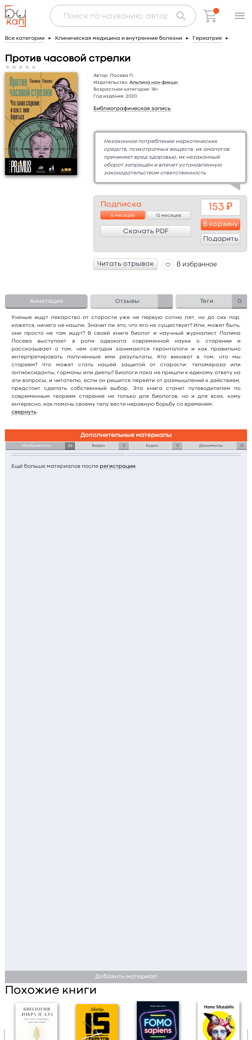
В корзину (220, 224)
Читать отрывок (125, 264)
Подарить (220, 239)
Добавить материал (126, 976)
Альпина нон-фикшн (154, 82)
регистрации (118, 466)
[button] (240, 16)
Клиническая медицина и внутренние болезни (118, 38)
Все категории (25, 38)
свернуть (23, 412)
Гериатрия (207, 38)
